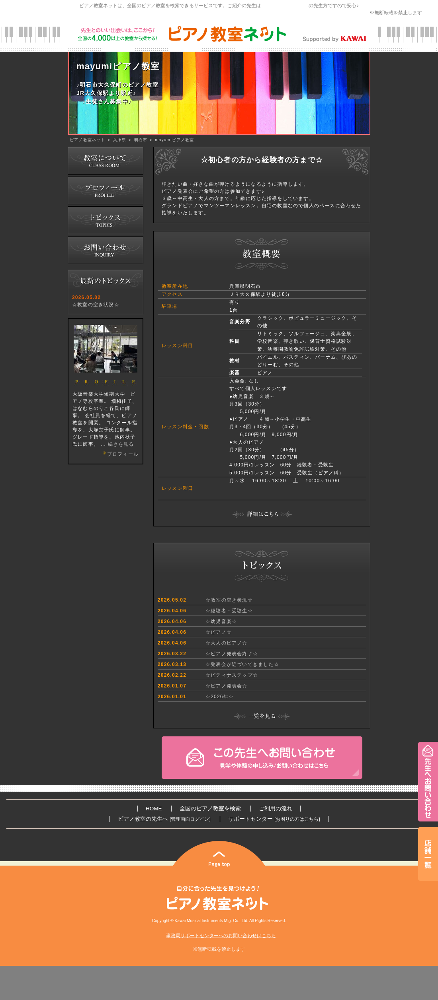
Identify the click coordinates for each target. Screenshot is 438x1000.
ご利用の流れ (275, 809)
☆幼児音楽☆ (221, 621)
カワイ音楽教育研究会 (285, 5)
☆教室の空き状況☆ (95, 304)
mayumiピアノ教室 (174, 140)
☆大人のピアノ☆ (226, 643)
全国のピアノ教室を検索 (210, 809)
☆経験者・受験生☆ (229, 611)
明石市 (141, 140)
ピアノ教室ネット (88, 140)
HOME (154, 809)
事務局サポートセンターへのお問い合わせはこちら (221, 935)
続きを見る (121, 444)
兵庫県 (120, 140)
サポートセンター (274, 819)
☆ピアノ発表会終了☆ (231, 653)
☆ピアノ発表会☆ (226, 686)
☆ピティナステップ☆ (231, 675)
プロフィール (120, 454)
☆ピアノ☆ (218, 632)
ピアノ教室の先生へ (164, 819)
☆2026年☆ (219, 696)
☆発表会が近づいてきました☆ (242, 664)
